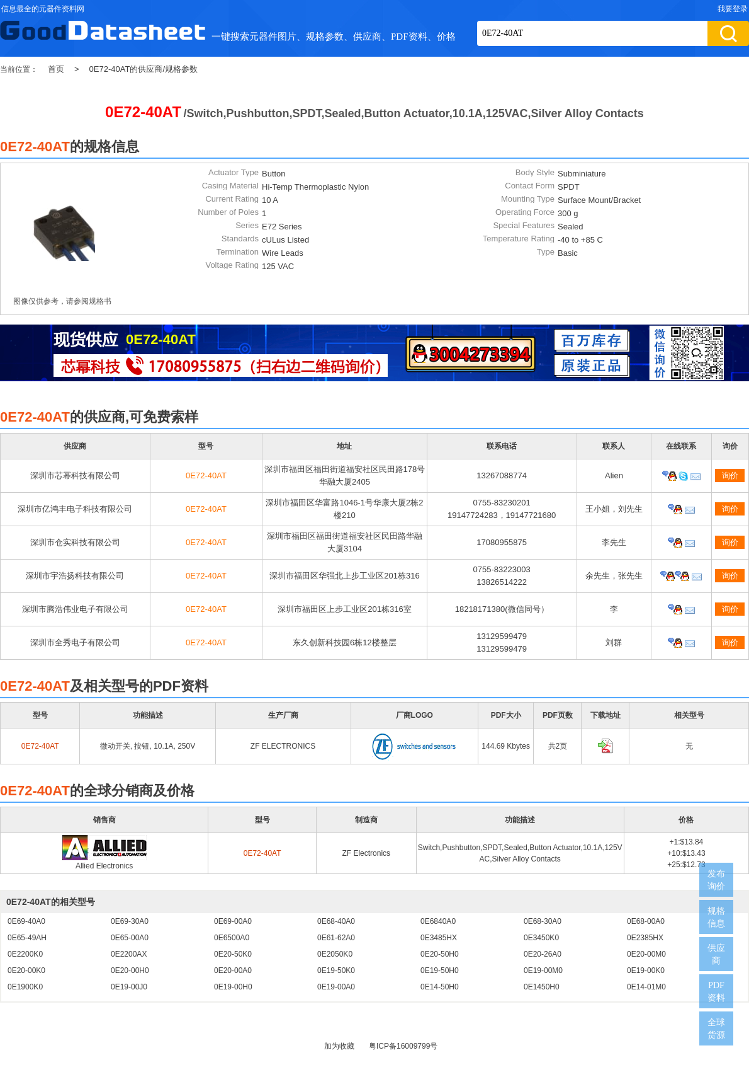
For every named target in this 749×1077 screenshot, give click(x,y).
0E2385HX (645, 937)
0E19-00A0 (336, 986)
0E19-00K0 (646, 970)
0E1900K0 (25, 986)
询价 (730, 475)
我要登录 (733, 8)
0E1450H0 (542, 986)
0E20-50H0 (439, 954)
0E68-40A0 (336, 921)
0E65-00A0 (130, 937)
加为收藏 (339, 1046)
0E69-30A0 (130, 921)
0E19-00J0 (129, 986)
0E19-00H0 (233, 986)
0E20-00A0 (233, 970)
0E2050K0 (334, 954)
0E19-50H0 (439, 970)
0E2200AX (129, 954)
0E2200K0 (25, 954)
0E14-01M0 (646, 986)
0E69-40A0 (26, 921)
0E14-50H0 (439, 986)
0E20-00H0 (130, 970)
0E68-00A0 (646, 921)
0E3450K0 (541, 937)
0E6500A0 (231, 937)
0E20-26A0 (542, 954)
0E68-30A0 (542, 921)
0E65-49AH (27, 937)
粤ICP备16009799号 (403, 1046)
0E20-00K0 (26, 970)
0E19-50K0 (336, 970)
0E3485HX (438, 937)
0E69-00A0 (233, 921)
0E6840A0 (438, 921)
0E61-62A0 (336, 937)
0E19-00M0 (543, 970)
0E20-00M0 (646, 954)
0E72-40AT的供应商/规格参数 (143, 69)
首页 (56, 69)
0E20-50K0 (233, 954)
